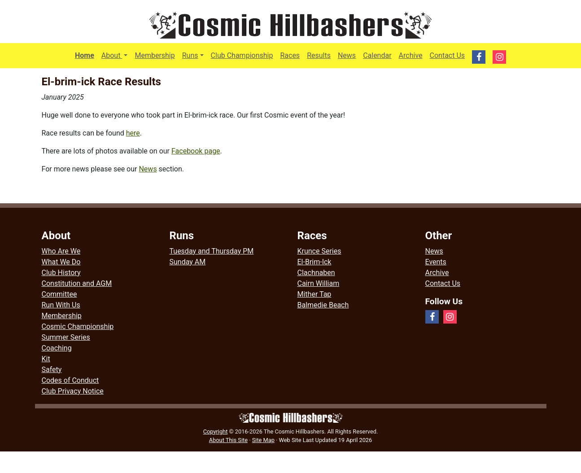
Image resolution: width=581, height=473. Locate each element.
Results (319, 55)
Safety (52, 369)
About (116, 55)
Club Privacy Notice (73, 391)
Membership (155, 55)
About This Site (228, 440)
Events (435, 262)
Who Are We (61, 251)
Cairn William (318, 283)
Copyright (215, 431)
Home (84, 55)
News (347, 55)
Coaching (57, 348)
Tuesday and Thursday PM (212, 251)
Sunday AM (188, 262)
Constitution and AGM (77, 283)
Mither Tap (314, 294)
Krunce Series (319, 251)
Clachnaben (316, 272)
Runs (190, 55)
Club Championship (242, 55)
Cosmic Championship (78, 326)
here (133, 133)
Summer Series (66, 337)
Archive (411, 55)
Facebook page (195, 151)
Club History (61, 272)
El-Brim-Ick (314, 262)
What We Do (61, 262)
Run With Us (61, 305)
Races (290, 55)
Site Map (263, 440)
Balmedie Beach (323, 305)
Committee (59, 294)
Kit (46, 359)
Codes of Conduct (70, 380)
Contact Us (447, 55)
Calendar (377, 55)
